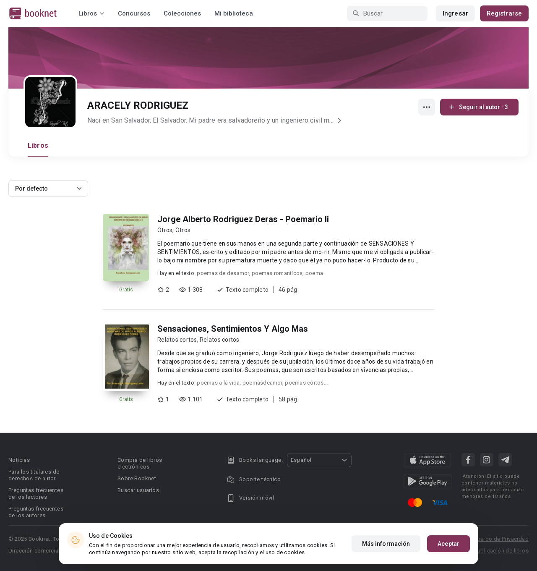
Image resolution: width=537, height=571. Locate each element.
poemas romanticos (277, 273)
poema (314, 273)
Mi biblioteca (233, 13)
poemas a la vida (218, 383)
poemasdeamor (262, 383)
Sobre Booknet (136, 478)
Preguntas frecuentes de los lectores (35, 493)
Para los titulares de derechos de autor (33, 475)
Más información (386, 543)
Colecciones (182, 13)
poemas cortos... (306, 383)
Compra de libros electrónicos (139, 463)
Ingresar (455, 13)
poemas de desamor (223, 273)
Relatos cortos (177, 339)
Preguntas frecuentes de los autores (35, 512)
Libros (38, 145)
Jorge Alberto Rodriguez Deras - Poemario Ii (243, 219)
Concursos (134, 13)
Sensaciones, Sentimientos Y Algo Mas (232, 329)
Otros (164, 230)
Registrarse (504, 13)
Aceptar (448, 543)
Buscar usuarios (138, 490)
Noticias (19, 460)
